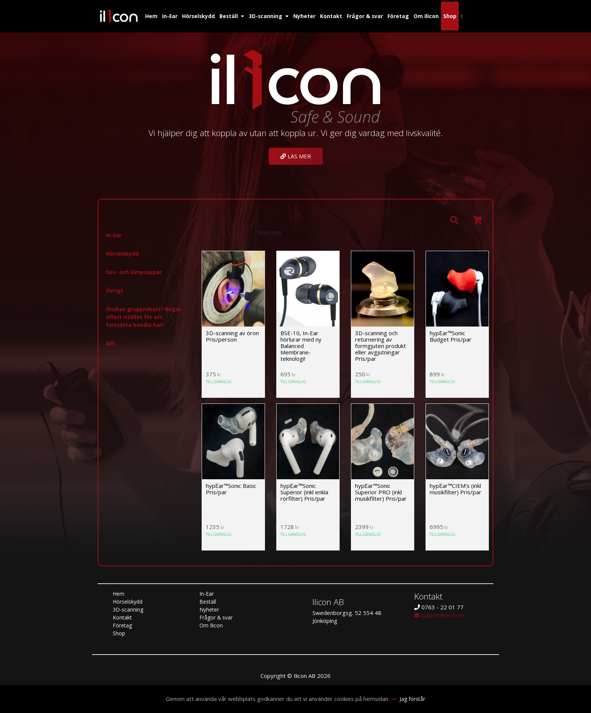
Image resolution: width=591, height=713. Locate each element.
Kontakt (338, 14)
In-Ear (169, 14)
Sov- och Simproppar (136, 269)
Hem (149, 14)
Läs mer (295, 152)
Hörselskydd (199, 14)
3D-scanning (270, 14)
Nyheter (310, 14)
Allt (111, 340)
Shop (464, 14)
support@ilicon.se (440, 612)
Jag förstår (413, 699)
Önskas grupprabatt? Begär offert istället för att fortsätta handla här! (146, 314)
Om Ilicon (439, 14)
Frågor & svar (374, 14)
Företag (409, 14)
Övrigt (115, 287)
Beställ (232, 14)
